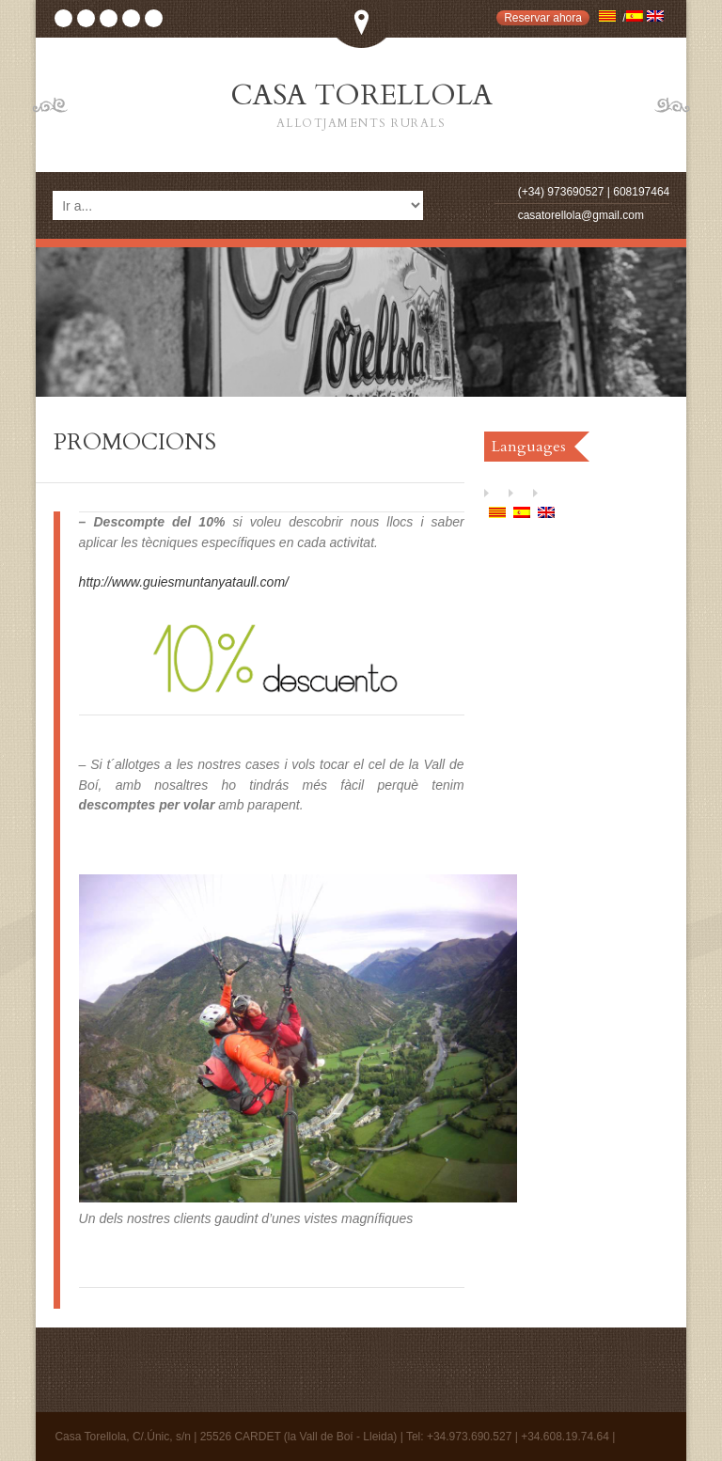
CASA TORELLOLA (361, 105)
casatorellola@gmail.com (581, 215)
